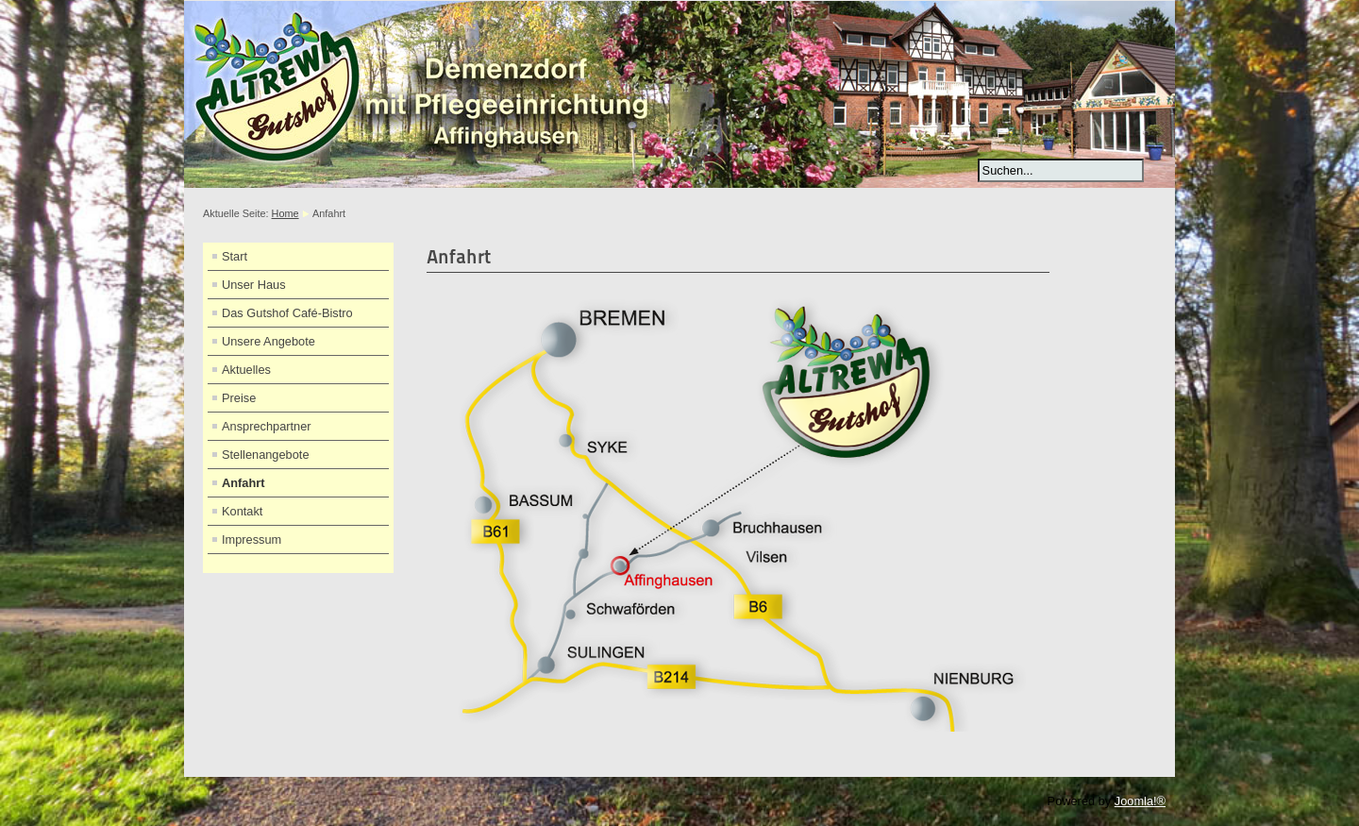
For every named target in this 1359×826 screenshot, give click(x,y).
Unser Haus (254, 285)
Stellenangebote (266, 454)
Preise (239, 398)
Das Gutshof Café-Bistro (287, 313)
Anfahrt (243, 483)
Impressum (251, 539)
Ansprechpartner (266, 426)
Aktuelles (246, 369)
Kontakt (242, 511)
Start (234, 256)
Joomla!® (1140, 801)
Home (285, 213)
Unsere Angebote (268, 341)
